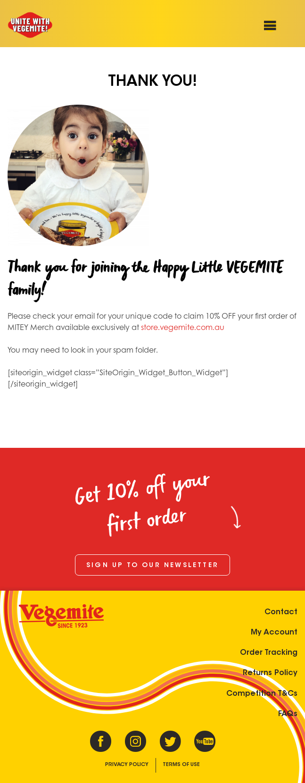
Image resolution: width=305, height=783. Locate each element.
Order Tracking (268, 653)
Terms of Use (181, 764)
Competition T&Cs (261, 694)
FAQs (287, 714)
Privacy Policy (126, 764)
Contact (280, 612)
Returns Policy (270, 673)
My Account (274, 632)
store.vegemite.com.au (182, 326)
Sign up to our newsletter (152, 565)
